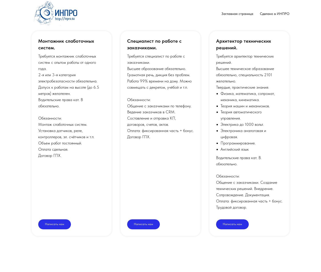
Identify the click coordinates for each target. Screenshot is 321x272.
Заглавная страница (237, 14)
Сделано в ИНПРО (274, 14)
